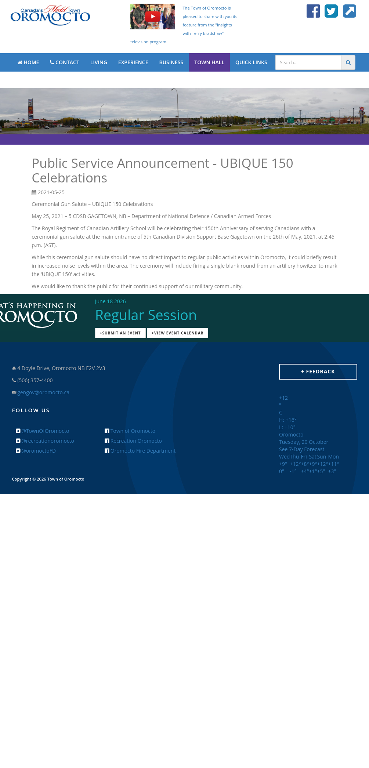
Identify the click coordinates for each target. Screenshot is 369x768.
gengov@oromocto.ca (43, 392)
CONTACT (64, 62)
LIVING (98, 62)
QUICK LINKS (251, 62)
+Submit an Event (120, 333)
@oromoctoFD (36, 450)
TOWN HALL (209, 62)
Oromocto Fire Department (140, 450)
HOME (28, 62)
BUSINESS (171, 62)
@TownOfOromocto (42, 430)
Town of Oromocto (130, 430)
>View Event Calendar (177, 333)
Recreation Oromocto (133, 440)
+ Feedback (318, 371)
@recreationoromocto (45, 440)
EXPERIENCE (133, 62)
